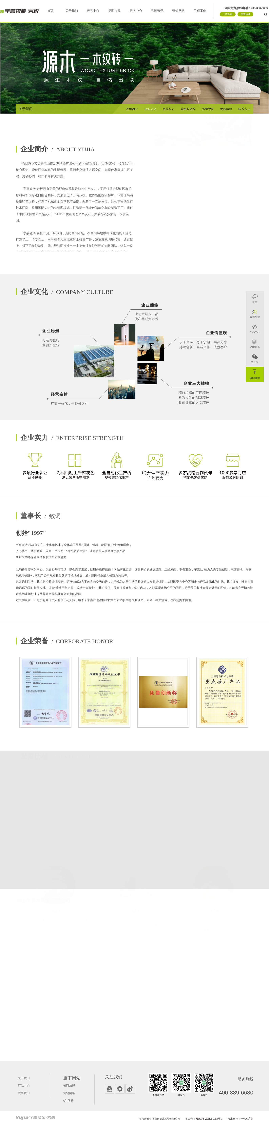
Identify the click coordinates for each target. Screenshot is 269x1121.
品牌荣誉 (208, 109)
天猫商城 (227, 14)
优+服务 (68, 1100)
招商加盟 (114, 10)
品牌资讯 (157, 10)
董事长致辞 (188, 109)
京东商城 (245, 14)
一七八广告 (246, 1118)
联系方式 (244, 109)
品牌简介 (132, 109)
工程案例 (200, 10)
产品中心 (93, 10)
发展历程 (226, 109)
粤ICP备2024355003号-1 (209, 1118)
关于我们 (71, 10)
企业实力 (168, 109)
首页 (50, 10)
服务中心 (135, 10)
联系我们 (24, 1093)
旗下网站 (72, 1078)
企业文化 (150, 109)
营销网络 (178, 10)
